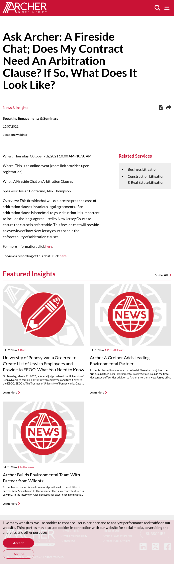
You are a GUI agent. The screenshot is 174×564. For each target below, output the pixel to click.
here (48, 246)
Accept (18, 543)
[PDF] (161, 108)
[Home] (25, 11)
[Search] (157, 8)
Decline (18, 554)
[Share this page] (168, 108)
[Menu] (167, 8)
